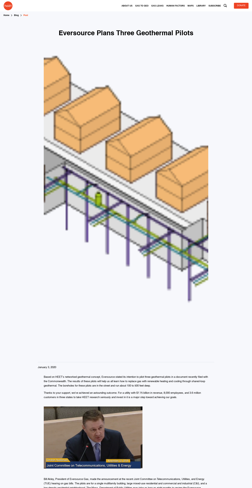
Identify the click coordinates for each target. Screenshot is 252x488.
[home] (8, 5)
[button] (126, 6)
